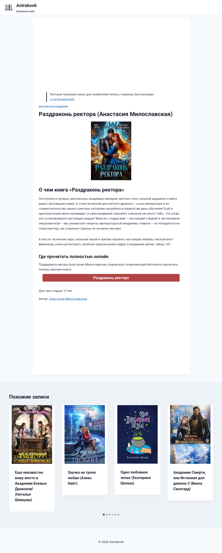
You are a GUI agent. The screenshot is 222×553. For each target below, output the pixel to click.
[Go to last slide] (15, 458)
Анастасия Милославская (68, 299)
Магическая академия (53, 106)
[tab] (104, 515)
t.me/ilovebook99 (62, 99)
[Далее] (206, 458)
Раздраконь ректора (111, 278)
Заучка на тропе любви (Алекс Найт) (82, 478)
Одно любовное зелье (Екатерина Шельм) (136, 477)
